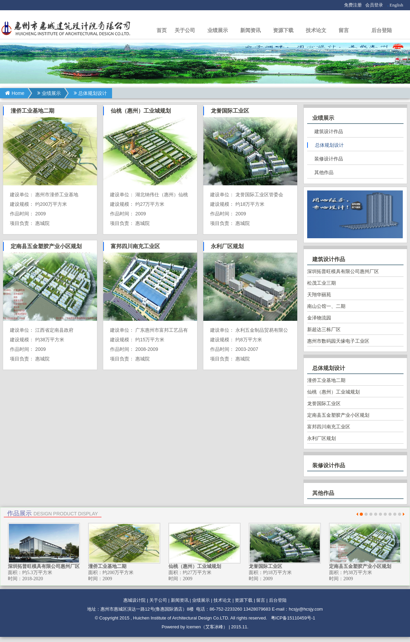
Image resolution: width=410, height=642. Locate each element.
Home (14, 93)
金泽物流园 (319, 317)
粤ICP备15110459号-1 (293, 617)
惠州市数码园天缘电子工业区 (338, 341)
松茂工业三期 (321, 283)
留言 (344, 30)
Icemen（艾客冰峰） (207, 626)
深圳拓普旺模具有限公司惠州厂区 (343, 271)
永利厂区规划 (321, 438)
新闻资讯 (250, 30)
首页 (161, 30)
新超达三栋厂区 (324, 329)
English (396, 5)
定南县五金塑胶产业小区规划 (338, 415)
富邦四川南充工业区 (328, 426)
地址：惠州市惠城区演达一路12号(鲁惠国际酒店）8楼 (140, 609)
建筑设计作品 (328, 131)
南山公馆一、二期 (326, 306)
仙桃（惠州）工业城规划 (333, 392)
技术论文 (316, 30)
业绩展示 (217, 30)
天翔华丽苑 (319, 294)
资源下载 (283, 30)
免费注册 (353, 5)
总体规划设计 (90, 93)
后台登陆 (381, 30)
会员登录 (374, 5)
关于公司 (185, 30)
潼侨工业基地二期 (326, 380)
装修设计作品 (328, 158)
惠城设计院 (134, 600)
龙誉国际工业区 (324, 403)
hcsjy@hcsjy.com (306, 609)
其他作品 (323, 172)
